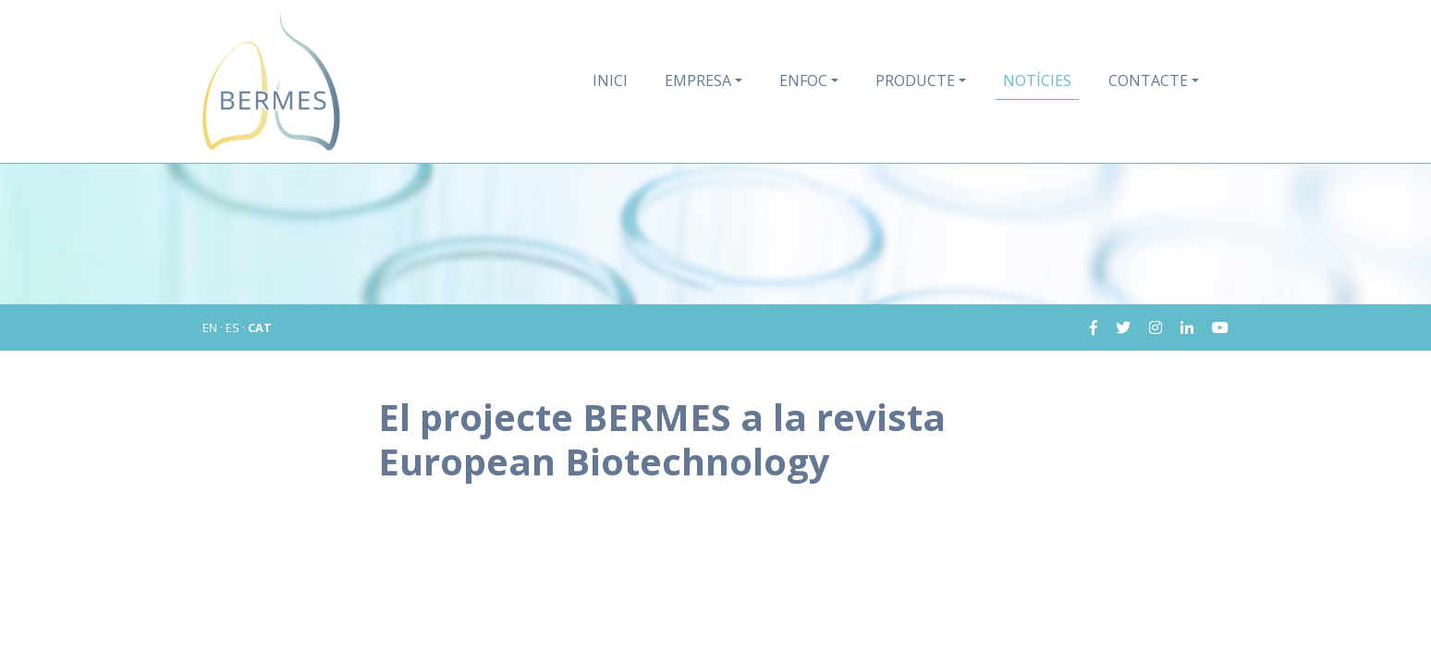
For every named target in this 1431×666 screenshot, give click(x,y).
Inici (610, 80)
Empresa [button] (698, 80)
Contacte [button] (1148, 80)
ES (232, 327)
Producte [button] (915, 80)
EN (209, 327)
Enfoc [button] (803, 80)
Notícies (1037, 80)
